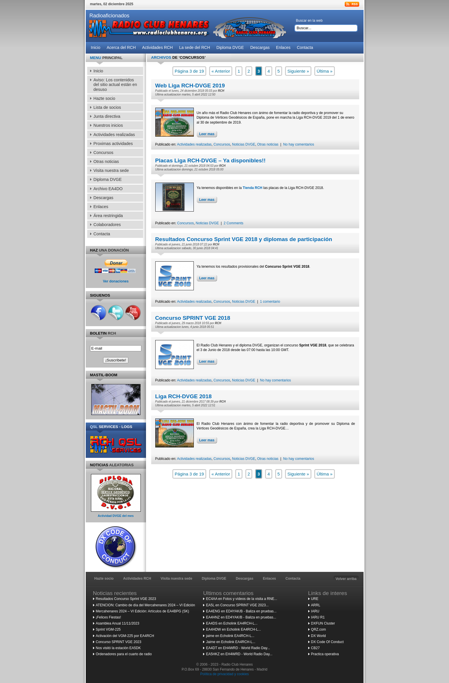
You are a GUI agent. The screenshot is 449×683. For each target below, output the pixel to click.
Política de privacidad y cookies (224, 674)
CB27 (315, 648)
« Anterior (220, 71)
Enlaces (269, 578)
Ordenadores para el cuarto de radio (124, 654)
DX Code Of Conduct (327, 642)
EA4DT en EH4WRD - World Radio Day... (238, 648)
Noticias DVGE (243, 144)
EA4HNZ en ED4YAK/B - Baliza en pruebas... (241, 617)
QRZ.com (318, 629)
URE (314, 599)
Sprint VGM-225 (108, 629)
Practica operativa (325, 654)
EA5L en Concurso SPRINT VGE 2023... (237, 605)
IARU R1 (318, 617)
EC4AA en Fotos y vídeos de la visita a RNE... (241, 599)
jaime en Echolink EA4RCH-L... (230, 636)
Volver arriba (345, 579)
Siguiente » (298, 71)
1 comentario (270, 302)
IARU (315, 611)
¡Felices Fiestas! (108, 617)
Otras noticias (267, 144)
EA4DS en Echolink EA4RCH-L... (231, 623)
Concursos (221, 144)
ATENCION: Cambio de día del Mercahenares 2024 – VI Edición (145, 605)
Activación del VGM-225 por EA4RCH (125, 636)
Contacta (293, 578)
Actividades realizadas (194, 144)
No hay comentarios (298, 144)
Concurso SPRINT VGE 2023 (118, 642)
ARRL (315, 605)
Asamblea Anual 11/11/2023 (117, 623)
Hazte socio (104, 578)
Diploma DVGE (214, 578)
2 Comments (233, 223)
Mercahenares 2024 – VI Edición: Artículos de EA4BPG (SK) (142, 611)
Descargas (244, 578)
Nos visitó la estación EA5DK (118, 648)
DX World (318, 636)
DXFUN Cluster (323, 623)
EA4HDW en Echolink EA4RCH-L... (233, 629)
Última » (325, 71)
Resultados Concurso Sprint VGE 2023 (126, 599)
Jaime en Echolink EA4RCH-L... (230, 642)
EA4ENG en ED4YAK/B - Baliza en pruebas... (241, 611)
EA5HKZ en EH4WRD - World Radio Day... (239, 654)
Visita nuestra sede (176, 578)
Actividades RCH (137, 578)
